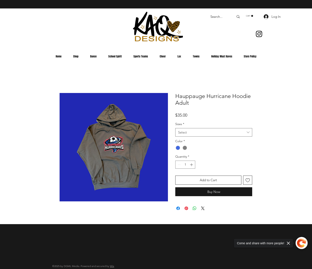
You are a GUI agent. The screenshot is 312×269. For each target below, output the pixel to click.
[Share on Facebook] (178, 208)
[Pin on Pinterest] (186, 208)
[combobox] (213, 132)
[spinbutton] (185, 164)
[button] (249, 16)
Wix (112, 266)
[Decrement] (178, 164)
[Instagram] (259, 34)
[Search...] (219, 16)
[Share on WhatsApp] (194, 208)
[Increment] (192, 164)
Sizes (179, 124)
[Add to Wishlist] (247, 180)
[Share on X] (202, 208)
